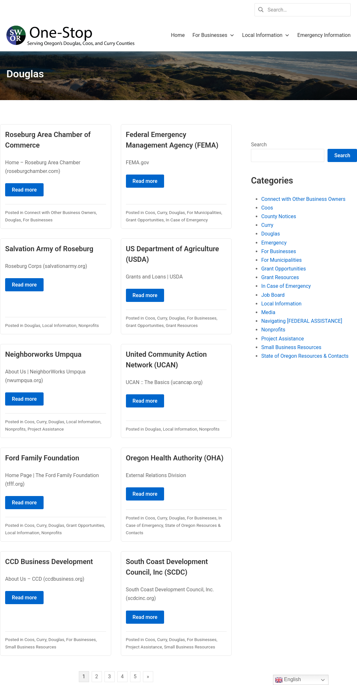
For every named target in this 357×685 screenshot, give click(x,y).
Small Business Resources (30, 646)
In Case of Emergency (187, 219)
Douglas (13, 219)
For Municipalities (204, 212)
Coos (150, 212)
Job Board (273, 295)
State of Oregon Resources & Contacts (304, 356)
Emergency (273, 243)
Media (268, 312)
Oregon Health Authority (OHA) (175, 458)
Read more (24, 190)
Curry (162, 212)
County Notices (278, 216)
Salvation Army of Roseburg (49, 249)
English (288, 680)
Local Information (59, 325)
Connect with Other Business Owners (60, 212)
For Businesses (38, 219)
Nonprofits (89, 325)
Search (259, 144)
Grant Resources (182, 325)
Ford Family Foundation (42, 458)
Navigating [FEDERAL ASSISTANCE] (301, 321)
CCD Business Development (49, 562)
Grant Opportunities (145, 219)
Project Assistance (46, 429)
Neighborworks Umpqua (43, 354)
